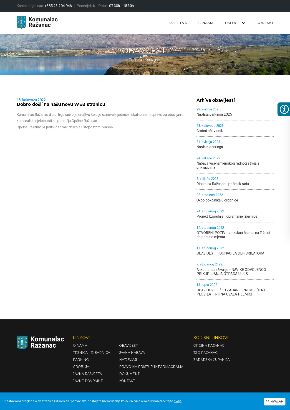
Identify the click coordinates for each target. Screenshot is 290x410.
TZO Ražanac (205, 353)
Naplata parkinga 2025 (235, 112)
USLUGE (235, 23)
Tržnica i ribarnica (91, 353)
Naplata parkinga (235, 144)
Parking (81, 360)
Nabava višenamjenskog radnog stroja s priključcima (235, 163)
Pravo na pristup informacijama (151, 367)
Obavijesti (129, 346)
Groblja (81, 367)
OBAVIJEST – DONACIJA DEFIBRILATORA (235, 250)
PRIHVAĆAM (274, 401)
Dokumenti (130, 374)
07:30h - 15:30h (121, 6)
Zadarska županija (211, 360)
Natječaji (128, 360)
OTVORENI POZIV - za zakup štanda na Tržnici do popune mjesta (235, 232)
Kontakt (127, 381)
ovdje (178, 401)
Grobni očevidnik (235, 128)
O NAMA (206, 23)
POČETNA (178, 23)
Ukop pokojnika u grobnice (235, 197)
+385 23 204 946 (58, 6)
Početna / (137, 60)
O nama (80, 346)
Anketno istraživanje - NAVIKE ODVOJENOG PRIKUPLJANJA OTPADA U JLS (235, 269)
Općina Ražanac (208, 346)
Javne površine (88, 381)
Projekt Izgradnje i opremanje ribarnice (235, 214)
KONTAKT (265, 23)
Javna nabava (132, 353)
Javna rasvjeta (87, 374)
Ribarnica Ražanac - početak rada (235, 181)
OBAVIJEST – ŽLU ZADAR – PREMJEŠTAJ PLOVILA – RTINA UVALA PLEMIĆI (235, 289)
